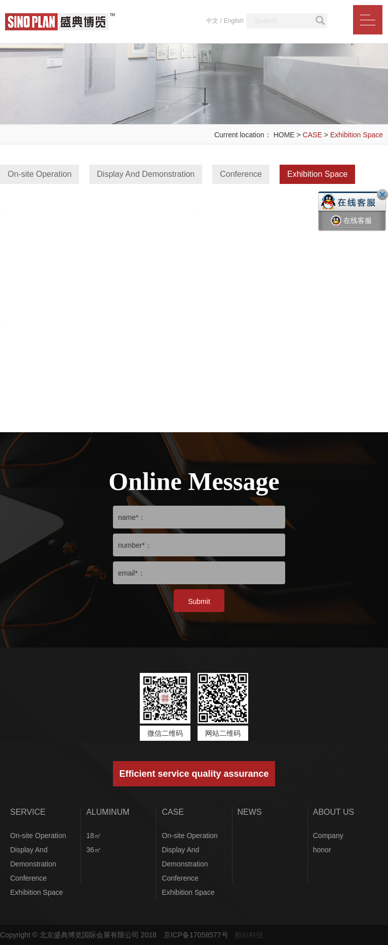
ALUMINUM (107, 812)
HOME (284, 135)
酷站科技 (249, 935)
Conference (241, 174)
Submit (199, 601)
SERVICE (28, 812)
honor (322, 850)
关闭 (382, 194)
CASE (312, 135)
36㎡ (93, 850)
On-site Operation (39, 174)
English (234, 20)
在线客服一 (351, 228)
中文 (212, 20)
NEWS (250, 812)
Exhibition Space (356, 135)
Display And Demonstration (146, 174)
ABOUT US (334, 812)
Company (328, 835)
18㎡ (93, 835)
